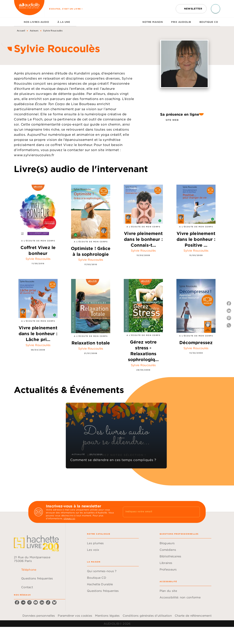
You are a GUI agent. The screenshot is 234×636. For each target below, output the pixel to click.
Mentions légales (107, 615)
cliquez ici (69, 518)
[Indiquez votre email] (157, 512)
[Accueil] (29, 8)
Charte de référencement (193, 615)
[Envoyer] (195, 512)
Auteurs (34, 30)
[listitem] (17, 602)
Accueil (21, 30)
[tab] (18, 22)
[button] (191, 8)
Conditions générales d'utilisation (147, 615)
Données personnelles (38, 615)
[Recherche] (215, 8)
